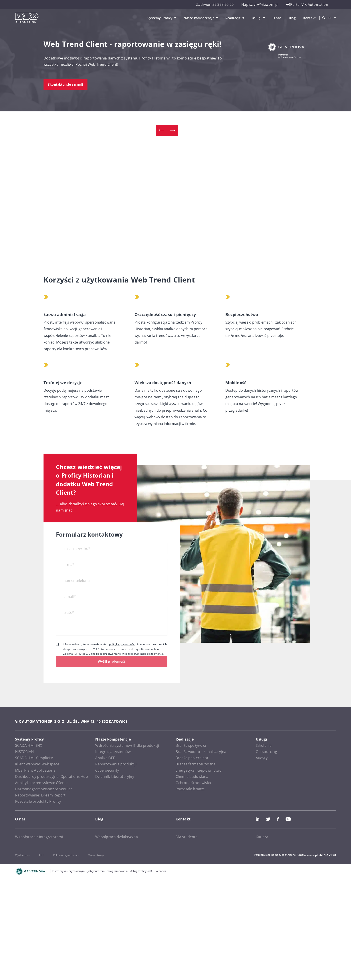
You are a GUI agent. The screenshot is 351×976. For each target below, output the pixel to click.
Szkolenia (264, 745)
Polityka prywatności (66, 855)
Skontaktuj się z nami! (65, 84)
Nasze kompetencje (199, 18)
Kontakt (309, 18)
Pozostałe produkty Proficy (38, 801)
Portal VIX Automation (307, 4)
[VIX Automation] (27, 18)
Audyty (262, 757)
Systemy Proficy (160, 18)
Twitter (268, 819)
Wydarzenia (22, 855)
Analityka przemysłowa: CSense (41, 782)
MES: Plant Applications (35, 770)
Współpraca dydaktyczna (116, 836)
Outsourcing (266, 751)
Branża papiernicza (192, 757)
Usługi (256, 18)
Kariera (262, 836)
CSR (41, 855)
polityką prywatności (122, 644)
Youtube (288, 819)
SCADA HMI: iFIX (28, 745)
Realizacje (233, 18)
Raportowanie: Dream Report (40, 795)
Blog (292, 18)
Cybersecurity (107, 770)
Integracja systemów (113, 751)
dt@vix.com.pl (308, 855)
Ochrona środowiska (193, 782)
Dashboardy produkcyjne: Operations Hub (51, 776)
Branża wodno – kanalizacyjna (201, 751)
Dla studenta (187, 836)
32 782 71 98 (327, 855)
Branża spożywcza (191, 745)
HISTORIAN (24, 751)
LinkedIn (257, 819)
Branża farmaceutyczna (196, 764)
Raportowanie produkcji (115, 764)
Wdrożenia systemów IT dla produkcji (127, 745)
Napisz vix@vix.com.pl (259, 4)
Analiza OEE (105, 757)
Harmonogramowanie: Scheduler (43, 788)
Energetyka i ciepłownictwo (199, 770)
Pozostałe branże (190, 788)
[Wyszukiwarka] (323, 18)
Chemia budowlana (192, 776)
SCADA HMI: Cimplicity (34, 757)
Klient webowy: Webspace (37, 764)
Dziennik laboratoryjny (114, 776)
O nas (276, 18)
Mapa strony (96, 855)
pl (332, 18)
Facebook (278, 819)
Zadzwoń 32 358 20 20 (215, 4)
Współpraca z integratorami (39, 836)
